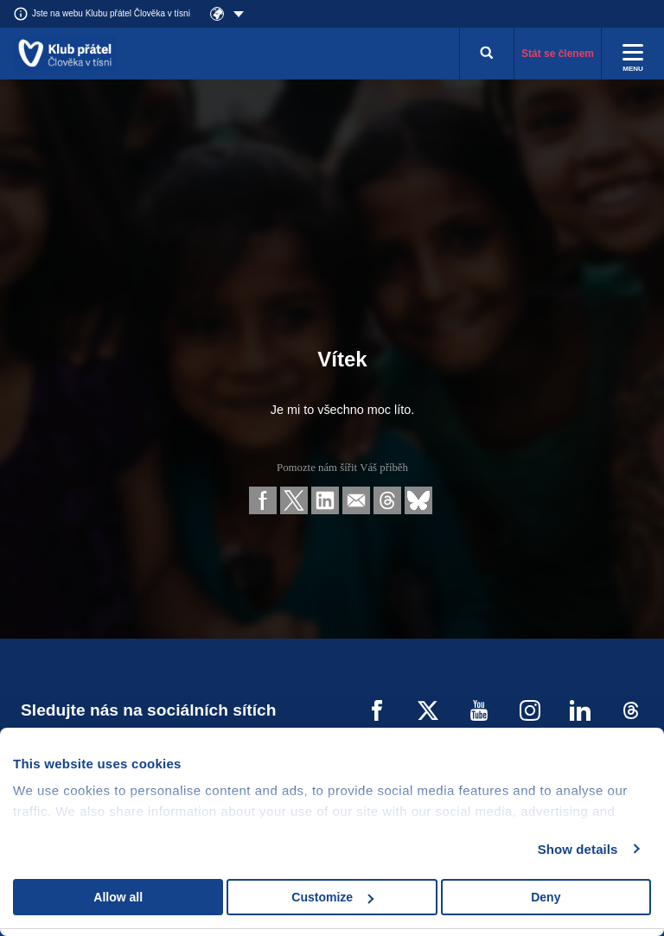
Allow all (118, 897)
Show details (578, 849)
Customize (332, 897)
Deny (545, 897)
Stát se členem (557, 54)
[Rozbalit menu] (633, 54)
